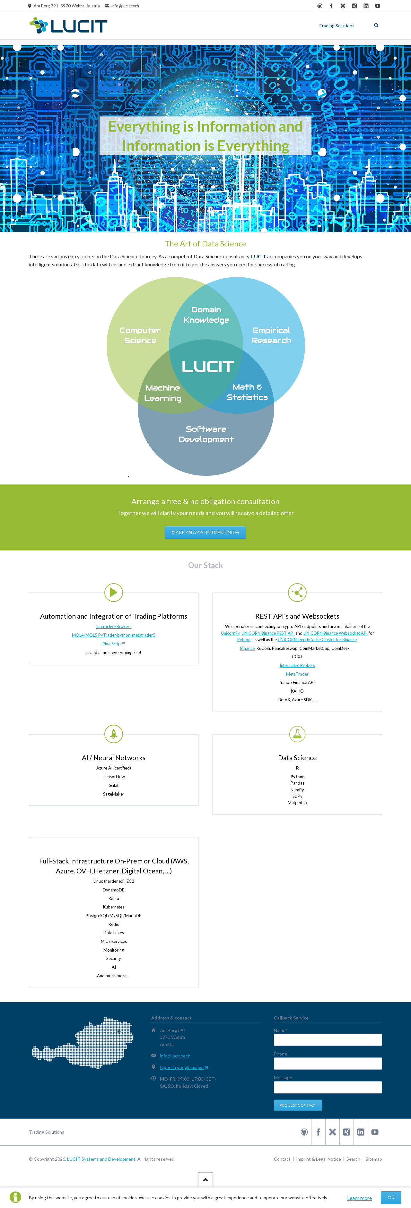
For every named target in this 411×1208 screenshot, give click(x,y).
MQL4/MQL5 (84, 635)
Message (283, 1077)
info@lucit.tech (175, 1055)
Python (243, 639)
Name (284, 1030)
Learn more (359, 1198)
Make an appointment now (205, 532)
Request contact (298, 1105)
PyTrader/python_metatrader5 (126, 635)
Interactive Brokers (113, 626)
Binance (247, 648)
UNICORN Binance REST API (267, 633)
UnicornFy (230, 633)
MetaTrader (297, 674)
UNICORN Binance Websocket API (335, 633)
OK (391, 1197)
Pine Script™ (113, 643)
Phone (284, 1053)
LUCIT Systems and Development (101, 1159)
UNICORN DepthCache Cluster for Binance (317, 639)
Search (376, 25)
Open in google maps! (182, 1067)
